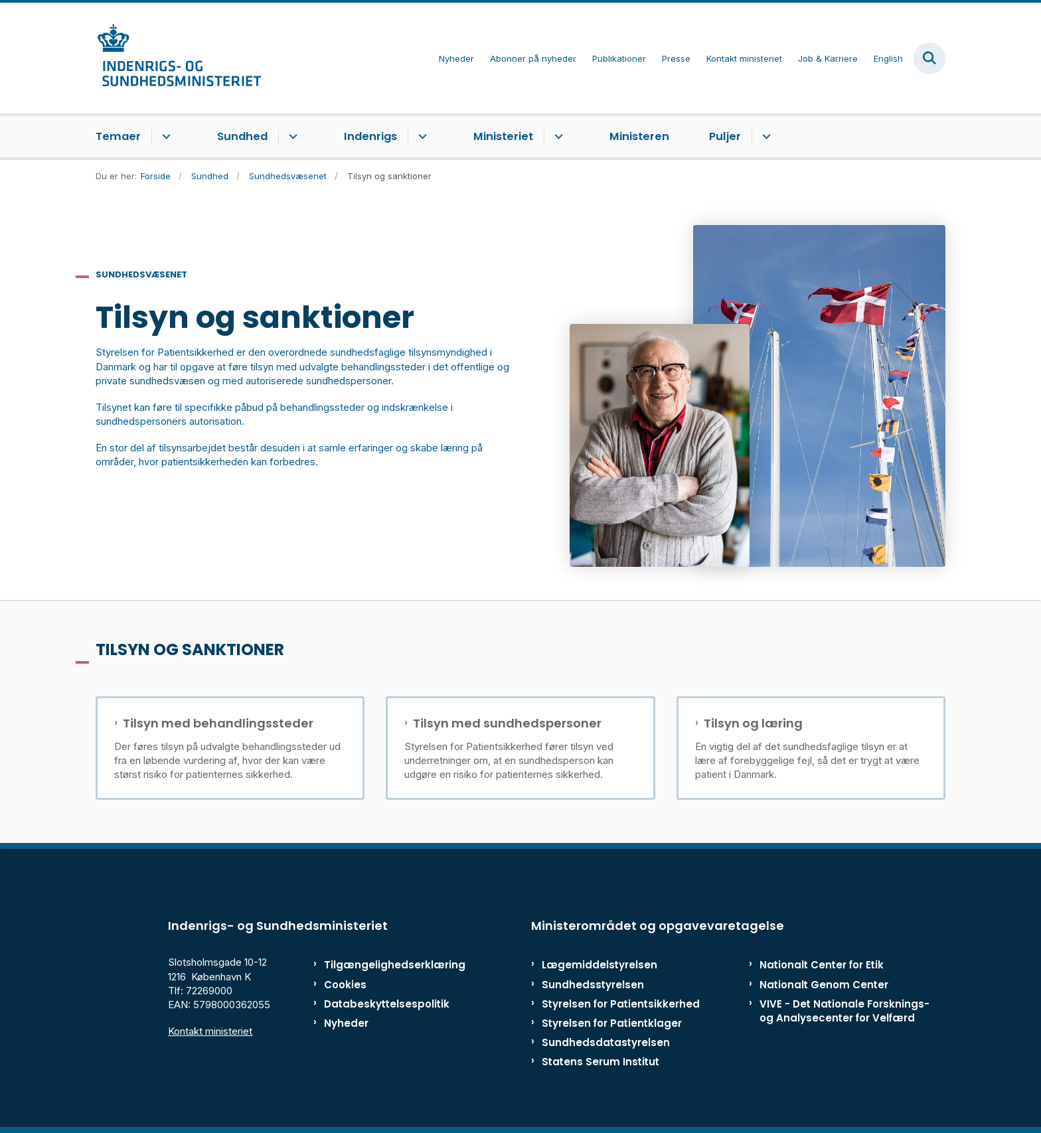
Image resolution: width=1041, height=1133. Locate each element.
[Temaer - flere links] (164, 136)
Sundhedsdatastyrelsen (606, 1042)
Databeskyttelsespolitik (381, 1004)
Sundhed (242, 136)
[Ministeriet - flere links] (557, 136)
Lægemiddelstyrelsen (599, 965)
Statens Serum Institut (600, 1062)
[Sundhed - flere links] (291, 136)
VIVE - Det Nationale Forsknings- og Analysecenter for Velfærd (844, 1011)
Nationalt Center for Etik (822, 965)
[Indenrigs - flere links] (421, 136)
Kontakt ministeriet (210, 1031)
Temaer (118, 136)
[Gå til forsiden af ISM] (179, 58)
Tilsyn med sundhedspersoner (507, 723)
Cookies (345, 985)
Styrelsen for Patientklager (612, 1023)
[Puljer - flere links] (764, 136)
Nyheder (346, 1023)
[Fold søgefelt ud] (929, 58)
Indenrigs (370, 136)
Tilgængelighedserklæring (381, 965)
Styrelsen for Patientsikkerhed (621, 1004)
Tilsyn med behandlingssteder (218, 723)
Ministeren (639, 136)
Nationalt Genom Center (824, 985)
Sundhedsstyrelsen (593, 985)
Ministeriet (503, 136)
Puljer (725, 136)
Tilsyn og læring (753, 723)
